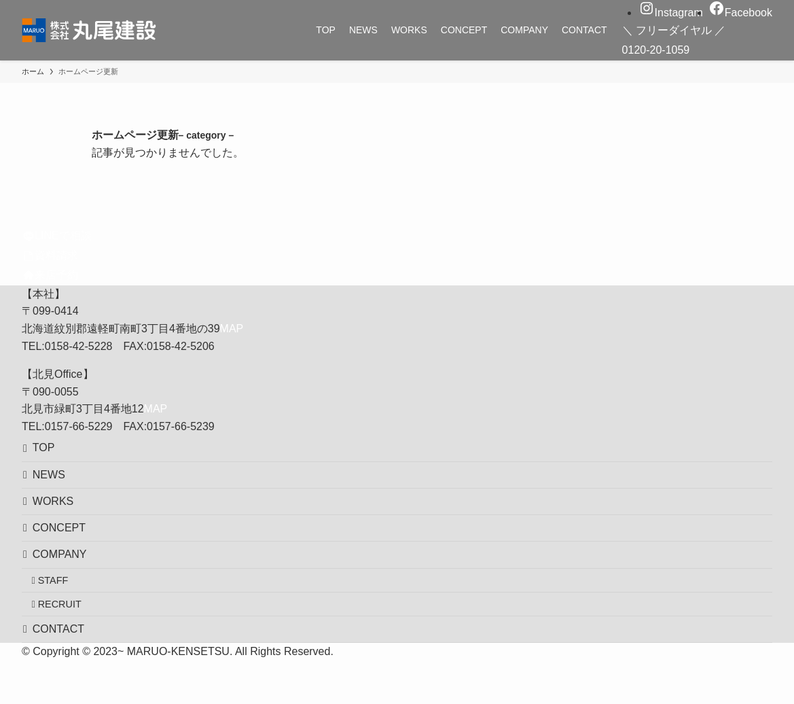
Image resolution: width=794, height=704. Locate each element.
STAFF (61, 610)
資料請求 (51, 255)
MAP (232, 328)
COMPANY (65, 579)
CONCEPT (64, 547)
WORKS (58, 515)
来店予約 (51, 275)
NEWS (54, 483)
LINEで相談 (57, 235)
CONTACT (64, 669)
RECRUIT (68, 639)
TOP (49, 451)
